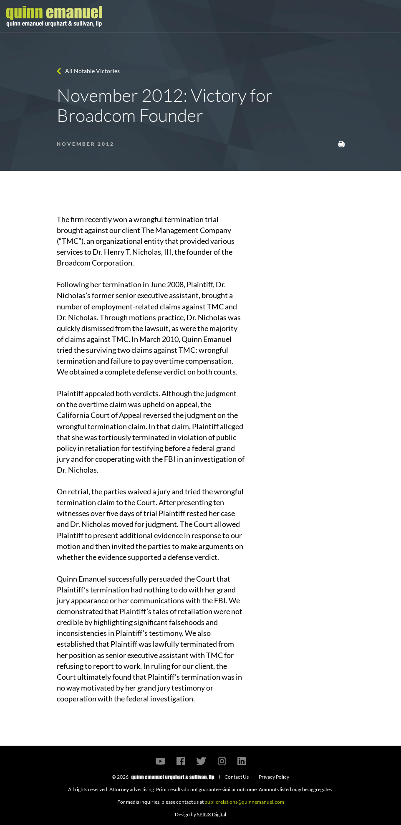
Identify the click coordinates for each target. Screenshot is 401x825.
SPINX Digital (211, 814)
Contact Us (236, 777)
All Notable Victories (92, 70)
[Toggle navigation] (387, 16)
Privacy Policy (274, 777)
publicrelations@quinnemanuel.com (244, 802)
